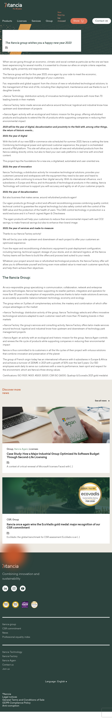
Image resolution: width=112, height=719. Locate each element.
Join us (6, 669)
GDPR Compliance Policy (16, 703)
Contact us (8, 665)
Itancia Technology (12, 652)
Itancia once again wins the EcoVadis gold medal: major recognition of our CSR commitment (53, 526)
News (5, 633)
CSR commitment (11, 629)
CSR (9, 520)
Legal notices (9, 697)
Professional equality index (16, 637)
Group (10, 449)
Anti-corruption (10, 706)
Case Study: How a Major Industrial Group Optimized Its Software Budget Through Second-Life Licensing (53, 456)
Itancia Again (21, 449)
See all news (102, 401)
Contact (101, 21)
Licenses (33, 449)
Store (78, 21)
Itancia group (9, 624)
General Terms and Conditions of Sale (23, 700)
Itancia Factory (10, 656)
